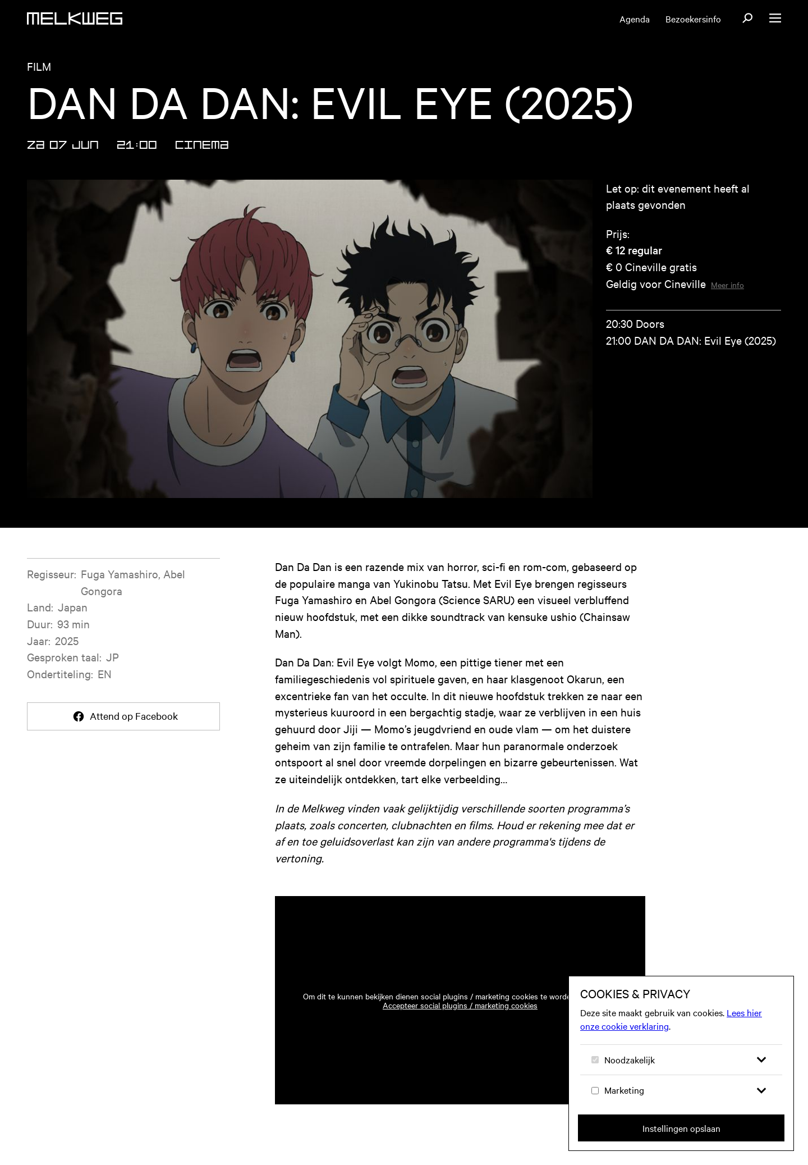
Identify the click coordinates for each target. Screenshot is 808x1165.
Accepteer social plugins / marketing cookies (460, 1004)
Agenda (634, 18)
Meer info (727, 284)
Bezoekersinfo (693, 18)
